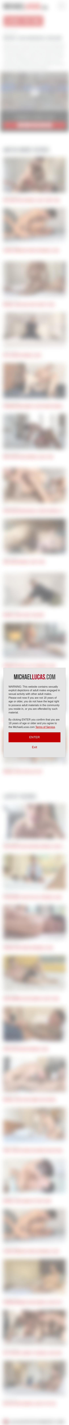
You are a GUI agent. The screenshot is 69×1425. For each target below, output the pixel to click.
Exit (34, 747)
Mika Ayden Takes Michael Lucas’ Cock (28, 457)
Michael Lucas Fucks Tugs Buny (23, 615)
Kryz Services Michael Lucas (22, 355)
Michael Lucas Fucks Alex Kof (22, 772)
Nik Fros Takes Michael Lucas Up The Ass (29, 1404)
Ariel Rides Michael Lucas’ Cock (24, 562)
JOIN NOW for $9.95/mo (34, 125)
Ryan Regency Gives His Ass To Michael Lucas (32, 897)
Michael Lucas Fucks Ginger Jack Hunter (29, 1100)
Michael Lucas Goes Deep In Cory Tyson (28, 305)
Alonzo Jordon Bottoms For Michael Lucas (31, 250)
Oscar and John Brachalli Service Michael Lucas (35, 511)
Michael (25, 6)
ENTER (34, 737)
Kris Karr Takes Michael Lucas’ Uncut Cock (31, 200)
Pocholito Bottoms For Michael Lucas (28, 948)
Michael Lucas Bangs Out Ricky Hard (27, 1201)
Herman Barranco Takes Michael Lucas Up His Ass (35, 1302)
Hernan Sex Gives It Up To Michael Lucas (29, 666)
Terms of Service (45, 727)
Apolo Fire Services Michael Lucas (25, 1049)
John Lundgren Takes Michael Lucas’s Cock (31, 999)
